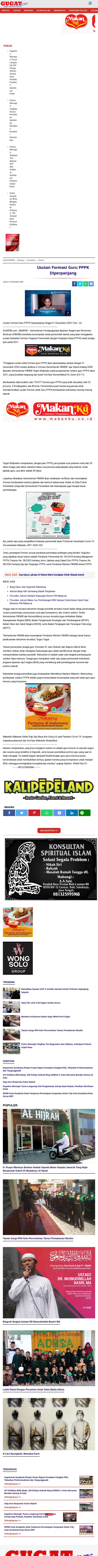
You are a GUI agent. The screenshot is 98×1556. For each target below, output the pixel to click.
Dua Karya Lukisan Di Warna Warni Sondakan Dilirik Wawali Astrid (51, 575)
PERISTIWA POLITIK (78, 10)
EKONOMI (28, 10)
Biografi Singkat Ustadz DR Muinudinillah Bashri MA (31, 1323)
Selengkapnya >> (12, 1485)
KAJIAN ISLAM (43, 10)
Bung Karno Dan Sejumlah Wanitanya (28, 587)
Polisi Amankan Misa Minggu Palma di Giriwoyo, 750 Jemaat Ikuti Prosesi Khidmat (13, 210)
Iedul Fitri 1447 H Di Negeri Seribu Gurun (40, 1004)
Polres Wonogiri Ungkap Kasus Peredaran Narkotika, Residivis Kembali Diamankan (13, 120)
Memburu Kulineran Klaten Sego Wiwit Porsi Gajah (45, 1017)
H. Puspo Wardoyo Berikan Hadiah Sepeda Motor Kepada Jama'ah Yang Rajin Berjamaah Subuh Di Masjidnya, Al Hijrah (45, 1170)
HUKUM (16, 10)
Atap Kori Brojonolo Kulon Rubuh (19, 1083)
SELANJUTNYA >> (49, 831)
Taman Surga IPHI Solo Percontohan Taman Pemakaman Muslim (52, 1031)
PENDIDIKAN (59, 10)
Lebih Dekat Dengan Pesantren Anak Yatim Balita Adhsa (33, 1390)
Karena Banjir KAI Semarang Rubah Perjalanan (32, 592)
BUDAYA (5, 10)
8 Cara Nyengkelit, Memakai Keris (21, 1455)
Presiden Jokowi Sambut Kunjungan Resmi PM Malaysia (38, 596)
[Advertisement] (49, 1535)
